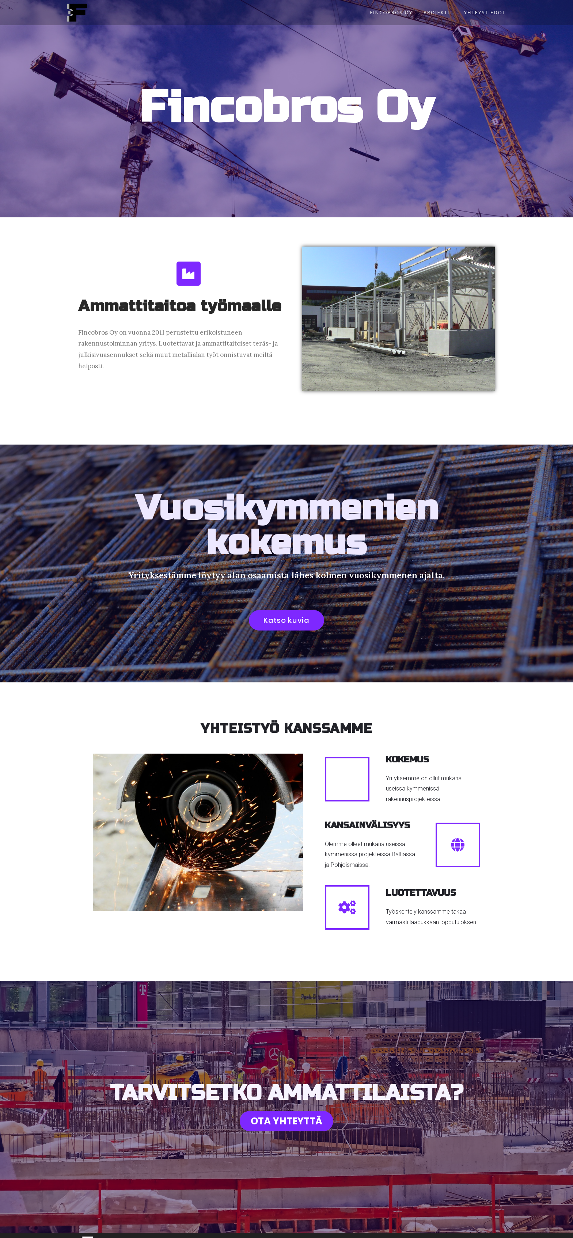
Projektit (288, 1229)
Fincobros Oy (257, 1229)
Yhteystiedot (319, 1229)
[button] (286, 620)
